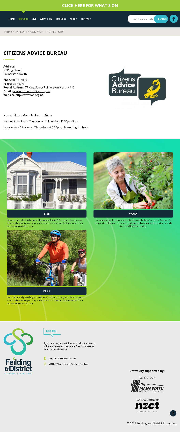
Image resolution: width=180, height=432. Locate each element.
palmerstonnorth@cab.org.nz (31, 91)
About (73, 19)
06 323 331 (62, 358)
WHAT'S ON (46, 19)
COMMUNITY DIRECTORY (46, 32)
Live (46, 213)
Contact (86, 19)
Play (46, 291)
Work (133, 213)
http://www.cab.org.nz (29, 95)
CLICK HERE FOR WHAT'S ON (90, 5)
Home (12, 19)
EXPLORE (23, 19)
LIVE (34, 19)
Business (61, 19)
